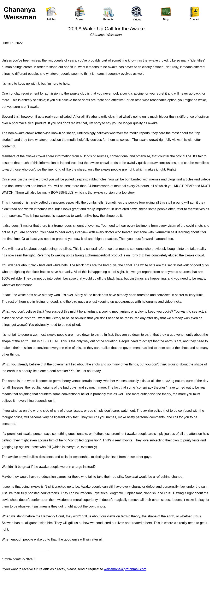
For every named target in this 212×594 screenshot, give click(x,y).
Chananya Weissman (20, 13)
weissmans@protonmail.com (125, 569)
